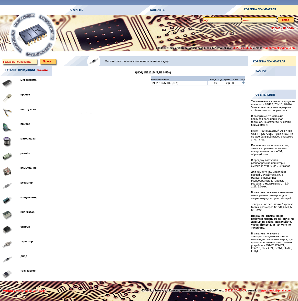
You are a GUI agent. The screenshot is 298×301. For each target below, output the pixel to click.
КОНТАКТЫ (157, 9)
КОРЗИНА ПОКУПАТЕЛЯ (260, 9)
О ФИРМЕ (76, 9)
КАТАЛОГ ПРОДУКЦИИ (20, 70)
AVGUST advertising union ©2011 (24, 290)
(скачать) (42, 70)
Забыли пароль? (283, 28)
